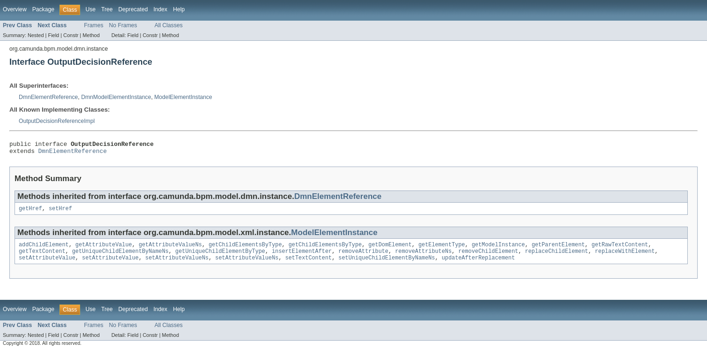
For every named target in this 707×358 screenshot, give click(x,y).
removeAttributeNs (423, 256)
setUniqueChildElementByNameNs (386, 264)
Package (43, 9)
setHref (60, 212)
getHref (30, 212)
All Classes (169, 25)
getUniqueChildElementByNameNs (120, 256)
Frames (93, 25)
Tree (107, 9)
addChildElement (44, 249)
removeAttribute (363, 256)
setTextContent (308, 264)
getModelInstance (498, 249)
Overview (15, 9)
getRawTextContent (619, 249)
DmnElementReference (48, 97)
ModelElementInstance (183, 97)
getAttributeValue (103, 249)
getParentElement (558, 249)
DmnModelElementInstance (116, 97)
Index (160, 9)
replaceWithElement (625, 256)
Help (179, 9)
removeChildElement (488, 256)
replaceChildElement (556, 256)
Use (90, 9)
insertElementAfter (302, 256)
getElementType (441, 249)
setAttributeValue (47, 264)
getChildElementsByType (245, 249)
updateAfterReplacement (478, 264)
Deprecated (133, 9)
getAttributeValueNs (170, 249)
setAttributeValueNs (176, 264)
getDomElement (389, 249)
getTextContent (42, 256)
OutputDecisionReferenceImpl (57, 121)
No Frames (123, 25)
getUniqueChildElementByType (220, 256)
